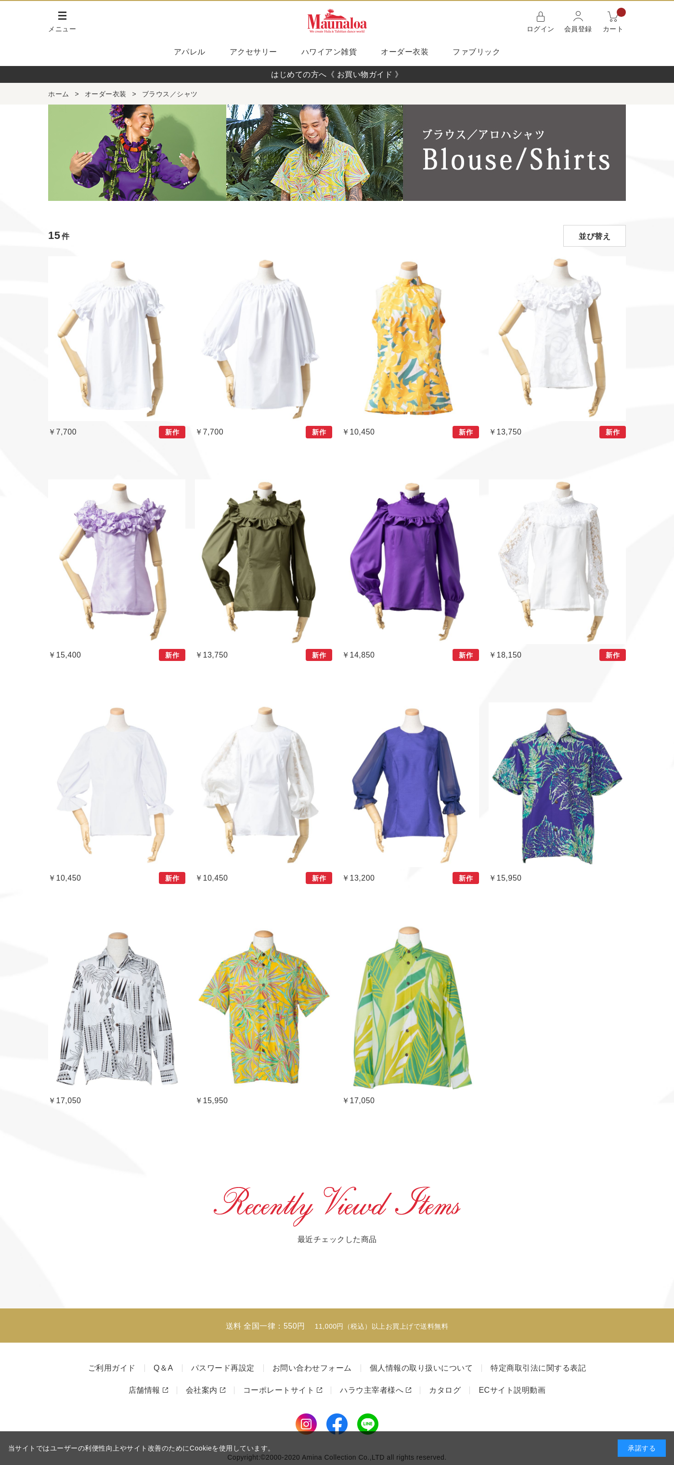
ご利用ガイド (112, 1368)
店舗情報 (144, 1390)
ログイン (541, 29)
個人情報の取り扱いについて (421, 1368)
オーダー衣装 (404, 52)
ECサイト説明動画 (512, 1390)
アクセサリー (253, 52)
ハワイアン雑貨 (329, 52)
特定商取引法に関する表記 (538, 1368)
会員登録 (578, 29)
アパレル (190, 52)
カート (614, 21)
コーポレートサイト (279, 1390)
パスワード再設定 (223, 1368)
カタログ (445, 1390)
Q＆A (163, 1368)
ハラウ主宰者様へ (371, 1390)
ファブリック (476, 52)
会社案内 (202, 1390)
